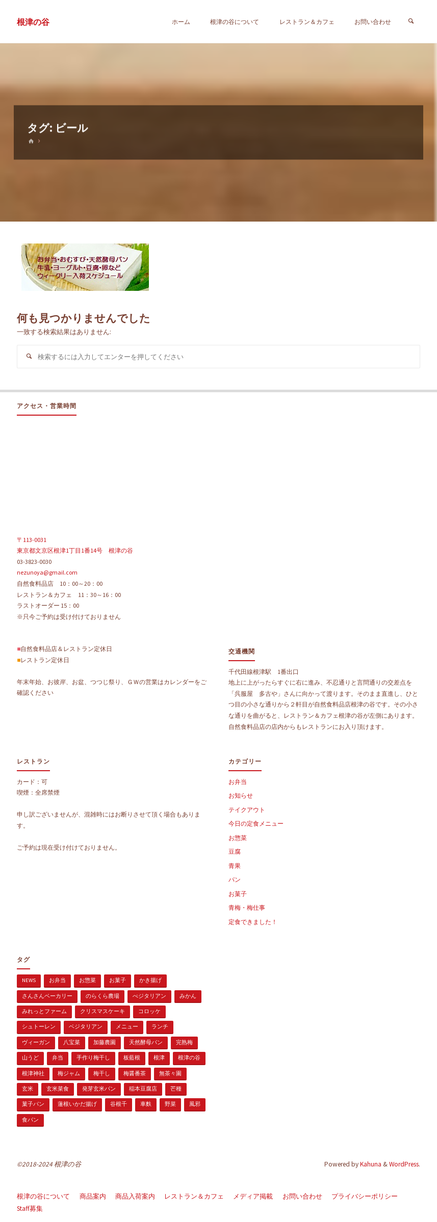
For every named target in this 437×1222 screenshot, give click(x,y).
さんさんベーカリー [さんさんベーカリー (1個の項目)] (47, 995)
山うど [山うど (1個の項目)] (30, 1057)
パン (234, 879)
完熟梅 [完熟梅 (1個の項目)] (184, 1042)
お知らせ (240, 795)
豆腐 (234, 851)
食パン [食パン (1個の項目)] (30, 1119)
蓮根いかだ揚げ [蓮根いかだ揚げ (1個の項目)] (77, 1103)
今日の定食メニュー (256, 823)
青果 (234, 866)
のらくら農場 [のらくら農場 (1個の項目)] (102, 995)
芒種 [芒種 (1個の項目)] (176, 1088)
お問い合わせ (302, 1196)
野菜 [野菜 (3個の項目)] (170, 1103)
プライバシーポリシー (364, 1196)
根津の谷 (33, 22)
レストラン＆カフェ (194, 1196)
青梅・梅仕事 (246, 907)
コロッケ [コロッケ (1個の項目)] (149, 1011)
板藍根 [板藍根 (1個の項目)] (131, 1057)
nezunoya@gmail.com (47, 572)
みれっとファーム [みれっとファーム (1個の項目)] (44, 1011)
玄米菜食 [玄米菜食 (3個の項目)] (57, 1088)
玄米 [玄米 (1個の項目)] (27, 1088)
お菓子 (237, 894)
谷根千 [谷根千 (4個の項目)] (118, 1103)
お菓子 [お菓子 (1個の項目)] (117, 980)
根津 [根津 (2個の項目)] (159, 1057)
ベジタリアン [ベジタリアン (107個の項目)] (85, 1026)
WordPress (404, 1164)
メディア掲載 (253, 1196)
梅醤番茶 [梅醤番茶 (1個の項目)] (134, 1073)
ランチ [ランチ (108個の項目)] (159, 1026)
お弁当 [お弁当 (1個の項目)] (57, 980)
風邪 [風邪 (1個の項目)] (194, 1103)
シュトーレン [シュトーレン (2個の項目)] (39, 1026)
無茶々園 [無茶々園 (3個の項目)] (170, 1073)
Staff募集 (30, 1208)
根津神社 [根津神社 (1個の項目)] (33, 1073)
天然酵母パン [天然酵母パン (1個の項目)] (146, 1042)
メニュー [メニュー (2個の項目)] (127, 1026)
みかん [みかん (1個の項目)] (187, 995)
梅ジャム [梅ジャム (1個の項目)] (69, 1073)
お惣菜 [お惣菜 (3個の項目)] (87, 980)
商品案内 (93, 1196)
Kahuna (369, 1164)
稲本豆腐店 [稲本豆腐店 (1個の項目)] (143, 1088)
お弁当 (237, 781)
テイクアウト (246, 809)
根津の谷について (43, 1196)
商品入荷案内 (135, 1196)
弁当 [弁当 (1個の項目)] (57, 1057)
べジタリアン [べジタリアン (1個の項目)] (149, 995)
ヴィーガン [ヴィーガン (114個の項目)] (36, 1042)
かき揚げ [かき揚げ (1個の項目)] (150, 980)
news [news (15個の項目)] (29, 980)
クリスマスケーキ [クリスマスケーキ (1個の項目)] (102, 1011)
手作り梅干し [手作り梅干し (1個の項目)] (93, 1057)
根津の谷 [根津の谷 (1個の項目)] (189, 1057)
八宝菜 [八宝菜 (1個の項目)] (71, 1042)
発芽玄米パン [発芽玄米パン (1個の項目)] (99, 1088)
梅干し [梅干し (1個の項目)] (101, 1073)
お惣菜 (237, 837)
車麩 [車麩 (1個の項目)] (145, 1103)
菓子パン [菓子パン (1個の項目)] (33, 1103)
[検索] (411, 21)
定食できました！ (252, 922)
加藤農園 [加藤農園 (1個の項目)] (104, 1042)
